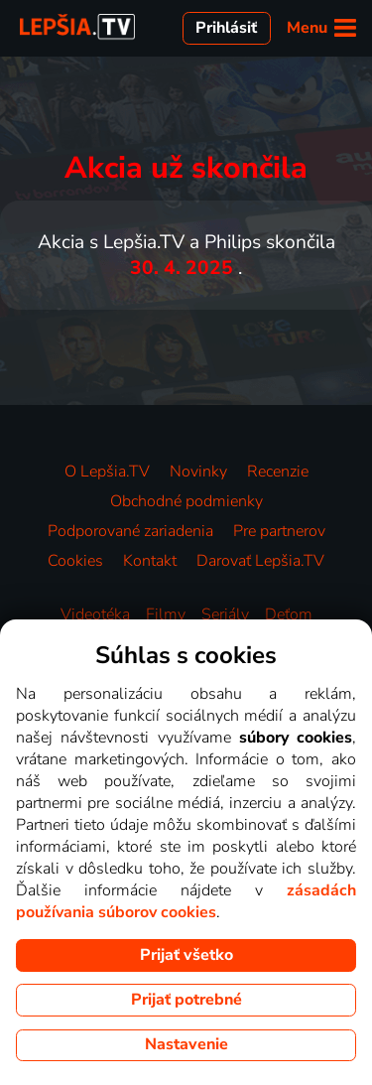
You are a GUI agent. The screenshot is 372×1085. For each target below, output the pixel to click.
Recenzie (278, 471)
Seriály (225, 614)
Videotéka (95, 614)
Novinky (198, 471)
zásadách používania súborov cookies (186, 901)
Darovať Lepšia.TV (260, 561)
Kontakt (150, 561)
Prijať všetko (186, 955)
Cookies (75, 561)
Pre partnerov (279, 531)
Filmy (166, 614)
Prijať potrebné (186, 1000)
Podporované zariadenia (130, 531)
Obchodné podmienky (186, 501)
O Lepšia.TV (107, 471)
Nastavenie (186, 1044)
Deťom (288, 614)
